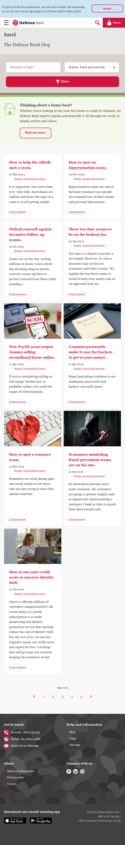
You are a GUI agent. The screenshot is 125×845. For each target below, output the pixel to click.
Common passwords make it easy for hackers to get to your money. (90, 352)
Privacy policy (15, 777)
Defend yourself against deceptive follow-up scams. (30, 234)
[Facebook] (68, 771)
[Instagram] (82, 771)
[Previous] (34, 696)
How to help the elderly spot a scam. (30, 165)
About (9, 763)
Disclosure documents (20, 771)
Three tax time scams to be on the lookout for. (90, 232)
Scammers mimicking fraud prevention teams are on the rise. (90, 459)
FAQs (73, 738)
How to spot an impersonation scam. (88, 165)
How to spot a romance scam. (30, 457)
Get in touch (14, 725)
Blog (72, 732)
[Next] (90, 696)
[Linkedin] (75, 771)
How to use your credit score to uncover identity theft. (31, 577)
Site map (75, 745)
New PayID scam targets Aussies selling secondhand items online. (32, 352)
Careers (12, 784)
